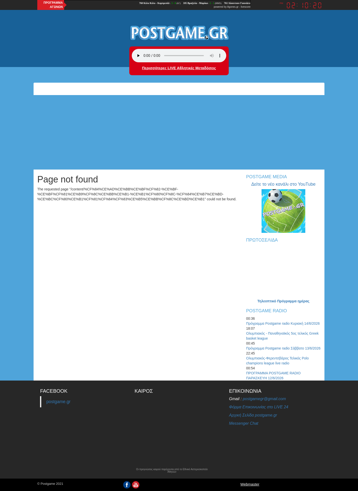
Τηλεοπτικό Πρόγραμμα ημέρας (283, 301)
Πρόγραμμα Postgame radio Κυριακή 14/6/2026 (283, 323)
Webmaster (249, 484)
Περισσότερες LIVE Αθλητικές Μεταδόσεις (179, 68)
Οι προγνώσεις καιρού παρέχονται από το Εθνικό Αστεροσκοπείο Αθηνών (172, 470)
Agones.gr (233, 6)
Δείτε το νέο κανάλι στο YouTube (283, 184)
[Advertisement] (179, 132)
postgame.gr (58, 401)
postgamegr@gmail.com (264, 399)
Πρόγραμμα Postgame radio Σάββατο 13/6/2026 (283, 348)
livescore (245, 6)
